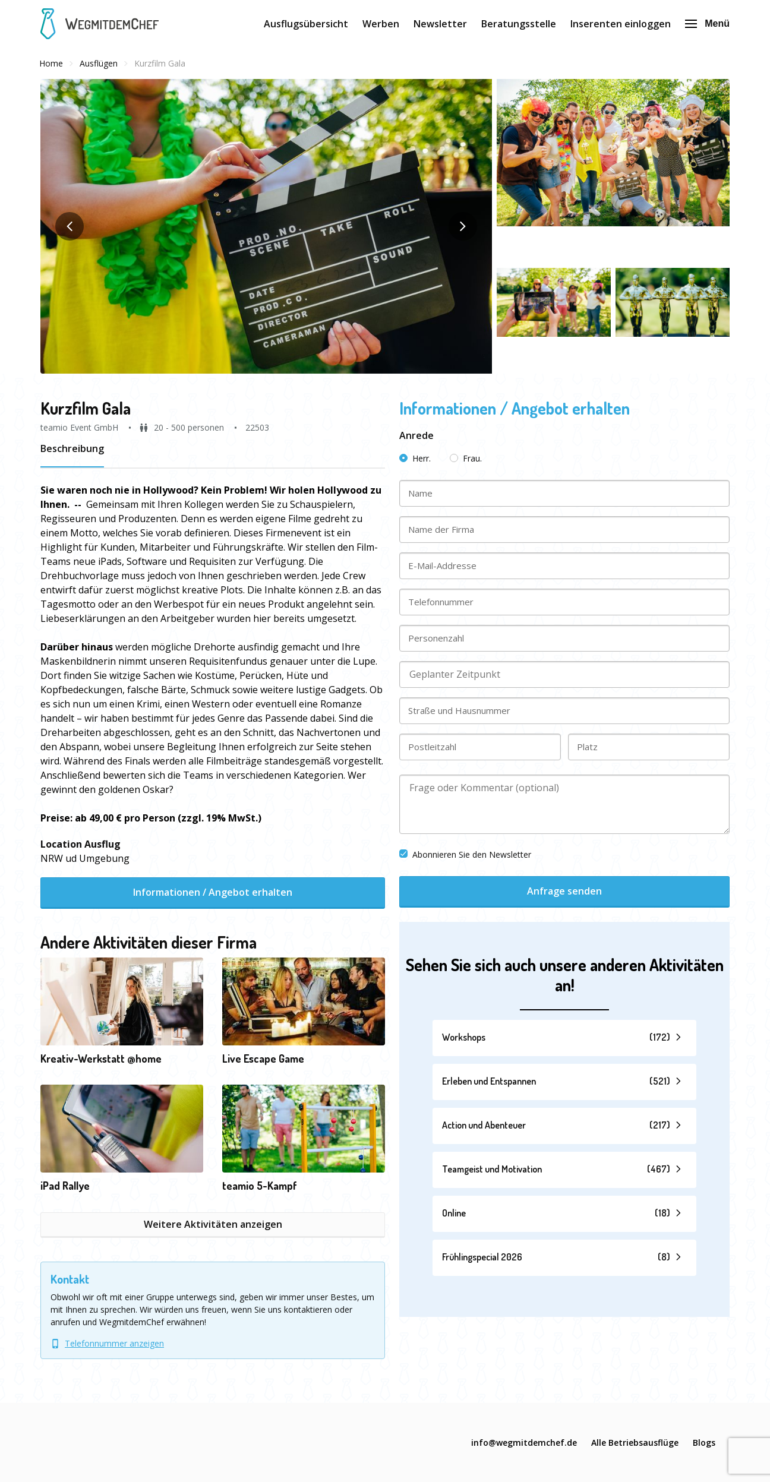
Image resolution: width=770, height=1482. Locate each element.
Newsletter (440, 23)
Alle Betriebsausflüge (635, 1442)
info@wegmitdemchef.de (524, 1442)
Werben (380, 23)
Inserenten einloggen (620, 23)
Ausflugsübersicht (306, 23)
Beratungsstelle (518, 23)
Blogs (704, 1442)
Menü (707, 23)
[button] (266, 226)
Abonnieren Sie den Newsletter (465, 854)
